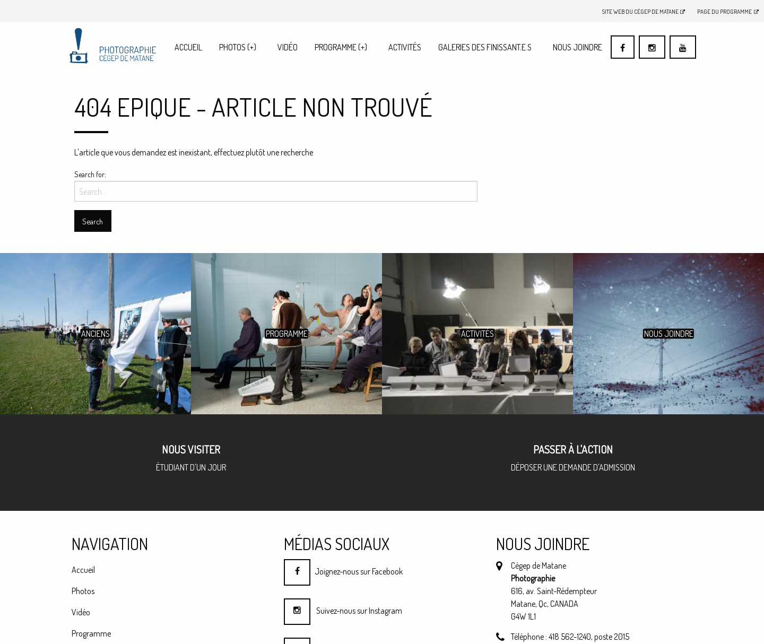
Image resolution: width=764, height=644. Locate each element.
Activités (404, 47)
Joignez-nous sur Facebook (343, 571)
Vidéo (287, 47)
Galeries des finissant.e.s (485, 47)
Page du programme (728, 11)
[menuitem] (188, 47)
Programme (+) (341, 47)
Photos (237, 47)
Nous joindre (577, 47)
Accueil (188, 47)
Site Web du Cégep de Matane (643, 11)
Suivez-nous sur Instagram (343, 610)
